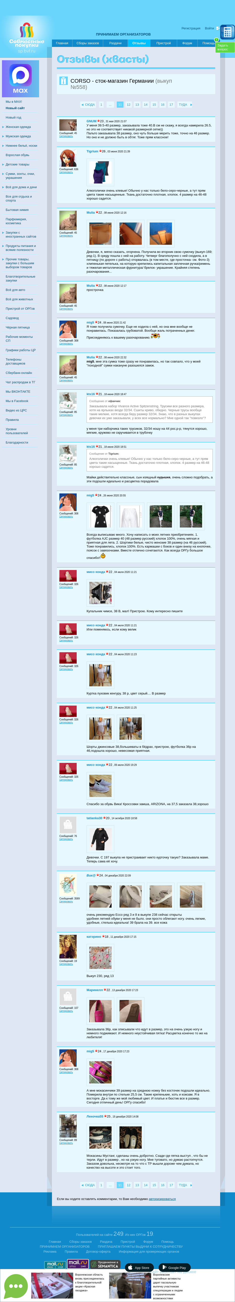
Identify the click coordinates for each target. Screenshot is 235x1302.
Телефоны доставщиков (15, 361)
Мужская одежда (18, 136)
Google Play (177, 1268)
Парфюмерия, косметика (16, 221)
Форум (187, 43)
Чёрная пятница (18, 327)
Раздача (106, 1241)
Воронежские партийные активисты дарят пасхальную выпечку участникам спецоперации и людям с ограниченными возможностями (168, 1286)
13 (137, 104)
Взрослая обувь (17, 155)
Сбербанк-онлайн (19, 373)
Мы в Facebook (17, 401)
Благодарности (17, 442)
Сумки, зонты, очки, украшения (20, 176)
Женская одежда (18, 127)
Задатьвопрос (222, 47)
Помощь (211, 42)
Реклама (50, 1251)
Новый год (13, 117)
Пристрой (163, 43)
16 (162, 104)
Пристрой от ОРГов (20, 308)
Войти (209, 28)
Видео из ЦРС (16, 410)
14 (145, 104)
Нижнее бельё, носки (21, 145)
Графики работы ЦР (21, 350)
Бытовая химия (17, 210)
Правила (12, 420)
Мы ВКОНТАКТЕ (18, 391)
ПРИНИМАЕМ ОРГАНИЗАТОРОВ (123, 34)
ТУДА (183, 104)
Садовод (12, 318)
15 (154, 104)
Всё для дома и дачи (21, 187)
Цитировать (66, 136)
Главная (62, 43)
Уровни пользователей (17, 431)
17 (171, 104)
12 (128, 104)
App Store (142, 1268)
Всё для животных (19, 299)
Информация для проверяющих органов (149, 1251)
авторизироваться (162, 1199)
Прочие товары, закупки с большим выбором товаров (20, 263)
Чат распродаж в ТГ (20, 382)
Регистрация (191, 28)
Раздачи (115, 43)
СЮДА (90, 104)
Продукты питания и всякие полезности (21, 248)
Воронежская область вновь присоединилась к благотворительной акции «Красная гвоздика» (89, 1282)
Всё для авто (15, 290)
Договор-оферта (98, 1251)
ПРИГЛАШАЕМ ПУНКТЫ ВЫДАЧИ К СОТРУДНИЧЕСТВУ (140, 1246)
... (110, 104)
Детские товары (17, 164)
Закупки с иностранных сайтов (21, 234)
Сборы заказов (87, 43)
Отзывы (138, 44)
